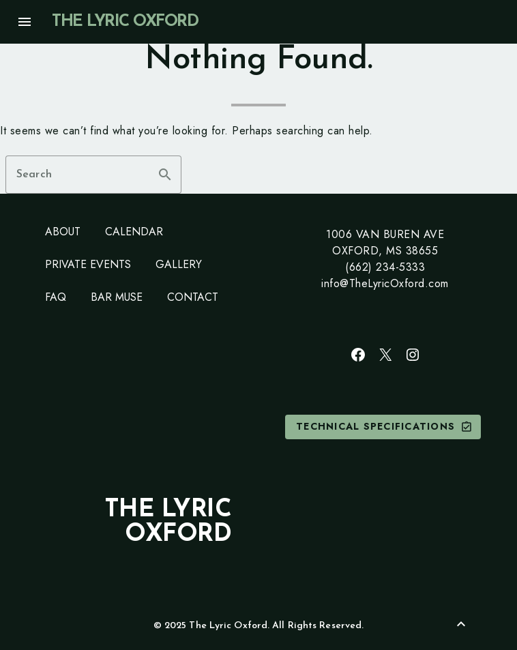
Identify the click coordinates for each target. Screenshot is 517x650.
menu (24, 22)
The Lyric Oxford (125, 22)
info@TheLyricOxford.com (385, 283)
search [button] (165, 174)
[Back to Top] (461, 624)
